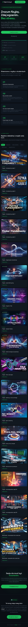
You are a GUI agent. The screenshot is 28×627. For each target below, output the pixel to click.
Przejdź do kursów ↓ (14, 32)
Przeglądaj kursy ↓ (20, 2)
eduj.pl (16, 624)
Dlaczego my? (14, 36)
